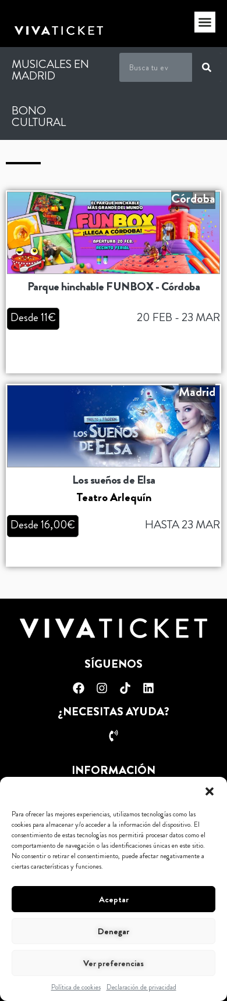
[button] (209, 791)
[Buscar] (206, 67)
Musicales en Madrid (50, 70)
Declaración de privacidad (141, 987)
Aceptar (114, 899)
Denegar (113, 931)
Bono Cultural (39, 116)
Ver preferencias (113, 963)
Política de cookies (76, 987)
